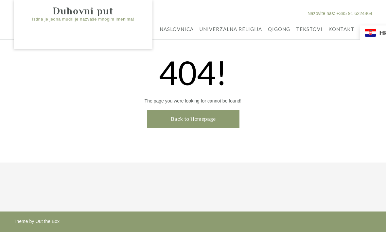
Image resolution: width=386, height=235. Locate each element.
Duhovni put (83, 11)
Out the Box (47, 221)
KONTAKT (341, 29)
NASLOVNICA (177, 29)
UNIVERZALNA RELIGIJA (231, 29)
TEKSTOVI (309, 29)
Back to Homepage (193, 119)
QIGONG (279, 29)
